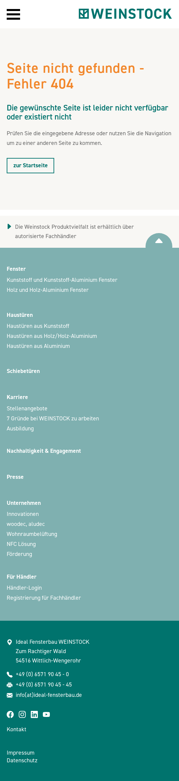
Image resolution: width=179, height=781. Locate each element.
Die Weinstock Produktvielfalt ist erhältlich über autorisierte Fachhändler (74, 231)
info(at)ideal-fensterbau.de (49, 695)
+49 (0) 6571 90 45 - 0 (42, 674)
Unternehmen (24, 503)
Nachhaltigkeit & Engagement (44, 451)
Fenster (16, 269)
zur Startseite (30, 165)
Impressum (20, 753)
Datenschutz (22, 760)
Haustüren (20, 315)
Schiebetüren (23, 371)
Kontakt (16, 729)
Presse (15, 477)
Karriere (17, 397)
